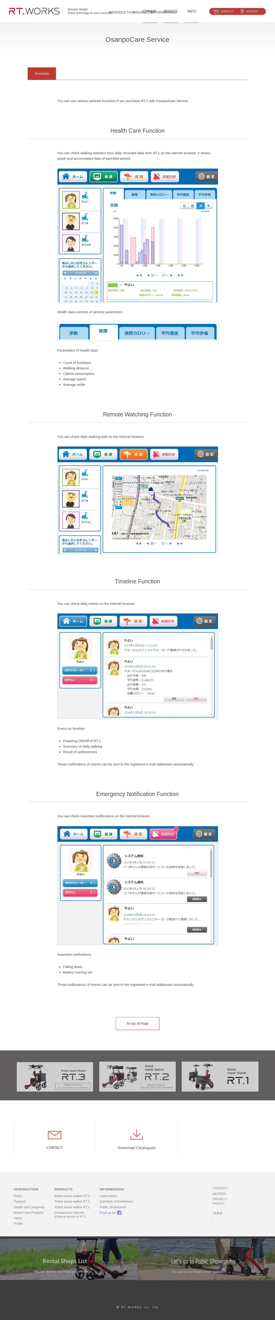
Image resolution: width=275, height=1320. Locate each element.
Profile (18, 1228)
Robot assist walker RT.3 (72, 1201)
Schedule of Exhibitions (116, 1206)
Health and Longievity (29, 1212)
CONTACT (219, 1193)
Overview (42, 73)
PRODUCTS (64, 1194)
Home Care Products (29, 1217)
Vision (18, 1223)
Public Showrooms (113, 1212)
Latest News (108, 1201)
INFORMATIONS (112, 1194)
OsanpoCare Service (72, 1219)
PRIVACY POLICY (225, 1204)
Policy (18, 1201)
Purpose (20, 1206)
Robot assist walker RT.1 (72, 1212)
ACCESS (218, 1198)
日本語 (217, 1213)
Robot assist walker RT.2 (72, 1206)
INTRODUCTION (26, 1194)
